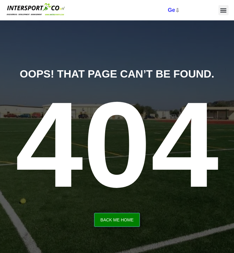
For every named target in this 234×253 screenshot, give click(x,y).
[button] (223, 10)
